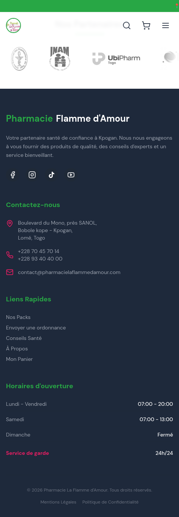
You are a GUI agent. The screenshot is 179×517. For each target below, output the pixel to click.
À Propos (17, 348)
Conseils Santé (24, 338)
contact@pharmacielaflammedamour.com (69, 272)
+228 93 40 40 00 (40, 258)
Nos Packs (18, 317)
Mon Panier (19, 359)
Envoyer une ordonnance (36, 327)
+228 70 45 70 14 (38, 251)
